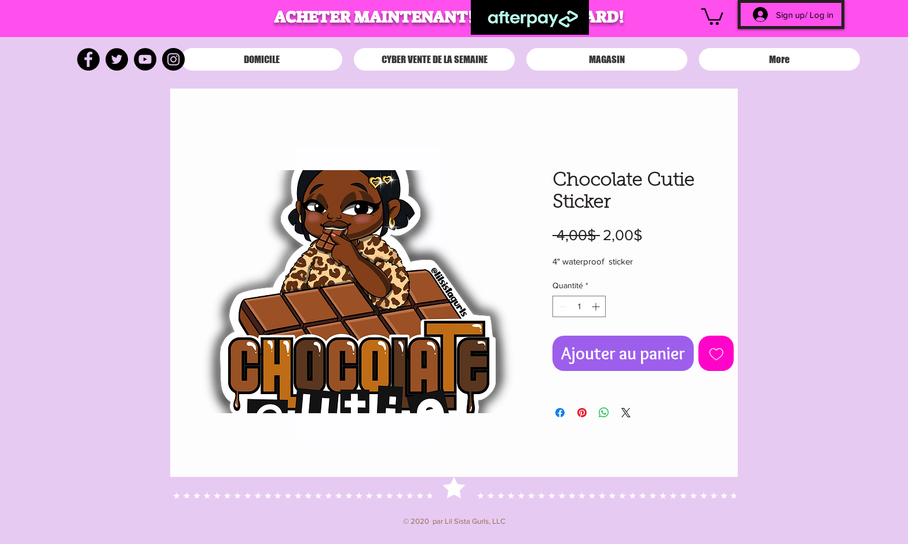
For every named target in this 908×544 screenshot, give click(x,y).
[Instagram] (173, 59)
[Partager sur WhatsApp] (604, 413)
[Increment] (597, 306)
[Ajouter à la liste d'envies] (716, 353)
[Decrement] (561, 306)
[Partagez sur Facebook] (560, 413)
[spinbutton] (579, 306)
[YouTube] (145, 59)
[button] (712, 15)
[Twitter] (116, 59)
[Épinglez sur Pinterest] (582, 413)
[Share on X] (626, 413)
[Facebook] (88, 59)
